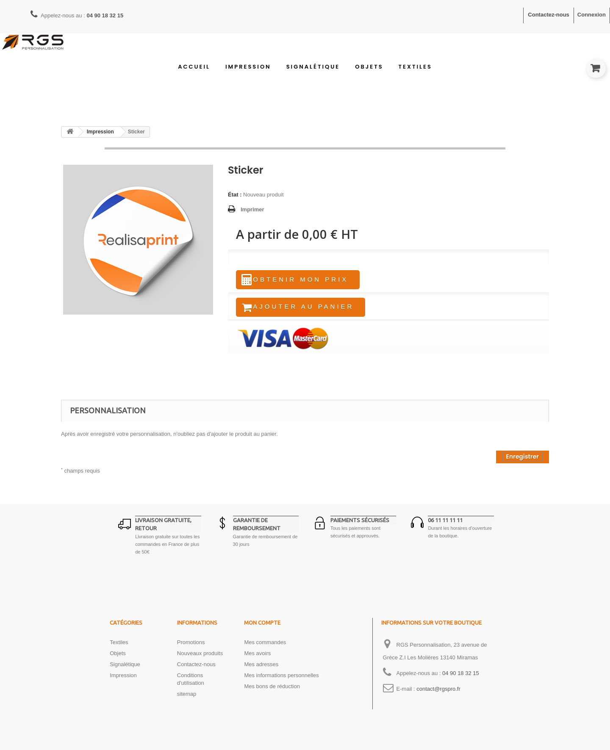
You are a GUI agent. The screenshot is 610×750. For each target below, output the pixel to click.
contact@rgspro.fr (438, 691)
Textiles (415, 67)
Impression (248, 67)
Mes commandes (265, 645)
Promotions (191, 645)
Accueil (194, 67)
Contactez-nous (548, 14)
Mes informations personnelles (281, 678)
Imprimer (252, 209)
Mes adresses (261, 667)
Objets (369, 67)
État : (235, 194)
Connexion (591, 14)
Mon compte (262, 625)
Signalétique (313, 67)
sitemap (187, 696)
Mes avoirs (257, 656)
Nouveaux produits (200, 656)
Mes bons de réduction (272, 689)
